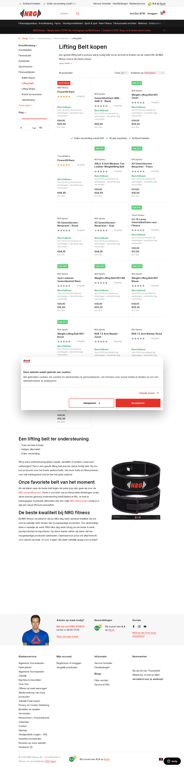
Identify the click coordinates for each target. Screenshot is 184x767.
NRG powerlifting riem (30, 492)
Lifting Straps (28, 88)
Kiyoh (163, 3)
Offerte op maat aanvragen (33, 688)
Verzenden (24, 713)
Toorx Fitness (138, 215)
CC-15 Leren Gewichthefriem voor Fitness (144, 222)
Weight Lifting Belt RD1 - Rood (71, 335)
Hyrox (58, 23)
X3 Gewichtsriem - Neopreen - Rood (68, 224)
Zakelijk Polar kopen (29, 701)
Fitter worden (101, 680)
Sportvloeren (25, 66)
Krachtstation (25, 50)
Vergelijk (79, 96)
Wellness (142, 23)
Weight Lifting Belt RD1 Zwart (145, 96)
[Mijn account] (152, 13)
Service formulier (102, 3)
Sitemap (23, 730)
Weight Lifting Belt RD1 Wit (109, 277)
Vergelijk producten (67, 667)
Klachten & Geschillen (30, 680)
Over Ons (24, 684)
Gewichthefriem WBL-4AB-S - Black (107, 100)
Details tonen (147, 393)
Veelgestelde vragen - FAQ (33, 734)
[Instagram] (139, 627)
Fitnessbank (25, 55)
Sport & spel (90, 23)
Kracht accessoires (32, 94)
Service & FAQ (101, 684)
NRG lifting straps (79, 500)
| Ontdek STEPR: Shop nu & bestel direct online (126, 30)
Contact (23, 726)
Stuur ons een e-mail (67, 636)
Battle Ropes (28, 77)
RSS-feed (50, 761)
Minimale (24, 127)
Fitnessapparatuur (28, 23)
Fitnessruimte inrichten (124, 23)
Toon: (118, 72)
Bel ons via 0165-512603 (70, 626)
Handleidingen (120, 3)
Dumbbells (24, 61)
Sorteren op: (137, 72)
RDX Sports (99, 94)
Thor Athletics (63, 156)
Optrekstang (28, 99)
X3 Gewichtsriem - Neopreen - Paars (143, 165)
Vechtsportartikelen (73, 23)
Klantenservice (137, 3)
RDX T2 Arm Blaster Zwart (106, 335)
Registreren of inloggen (69, 663)
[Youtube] (145, 627)
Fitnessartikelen (62, 38)
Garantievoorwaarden (30, 738)
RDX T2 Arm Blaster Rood (147, 333)
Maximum (43, 127)
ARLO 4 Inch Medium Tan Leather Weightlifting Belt (109, 165)
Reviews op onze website (32, 743)
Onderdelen (155, 23)
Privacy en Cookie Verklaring (34, 705)
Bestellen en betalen (29, 709)
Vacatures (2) (26, 747)
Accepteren (138, 403)
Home (33, 38)
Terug (23, 38)
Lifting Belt (28, 83)
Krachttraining (46, 23)
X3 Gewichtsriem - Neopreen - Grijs (105, 224)
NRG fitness (62, 87)
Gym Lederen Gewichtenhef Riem (69, 279)
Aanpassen (91, 403)
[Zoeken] (70, 13)
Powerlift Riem (66, 91)
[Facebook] (133, 627)
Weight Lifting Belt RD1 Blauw (145, 279)
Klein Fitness (105, 23)
